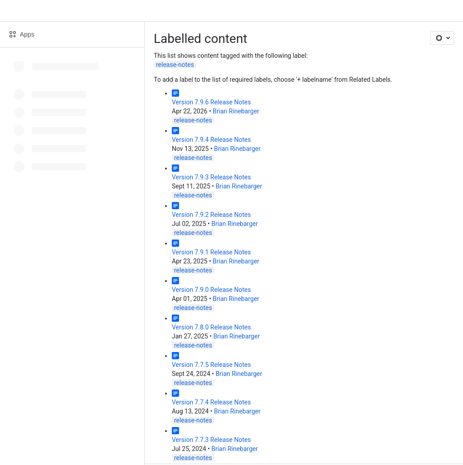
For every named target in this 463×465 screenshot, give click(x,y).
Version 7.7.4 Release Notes (211, 402)
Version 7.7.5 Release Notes (211, 364)
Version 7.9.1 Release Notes (211, 252)
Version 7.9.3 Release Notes (211, 177)
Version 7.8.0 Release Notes (211, 327)
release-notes (175, 64)
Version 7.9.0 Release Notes (211, 289)
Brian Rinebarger (236, 111)
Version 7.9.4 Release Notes (211, 139)
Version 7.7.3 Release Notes (211, 439)
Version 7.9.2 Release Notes (211, 214)
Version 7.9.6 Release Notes (211, 102)
